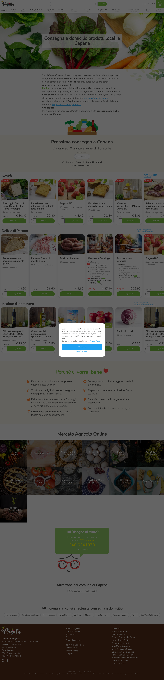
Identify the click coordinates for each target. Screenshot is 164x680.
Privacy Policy (95, 341)
